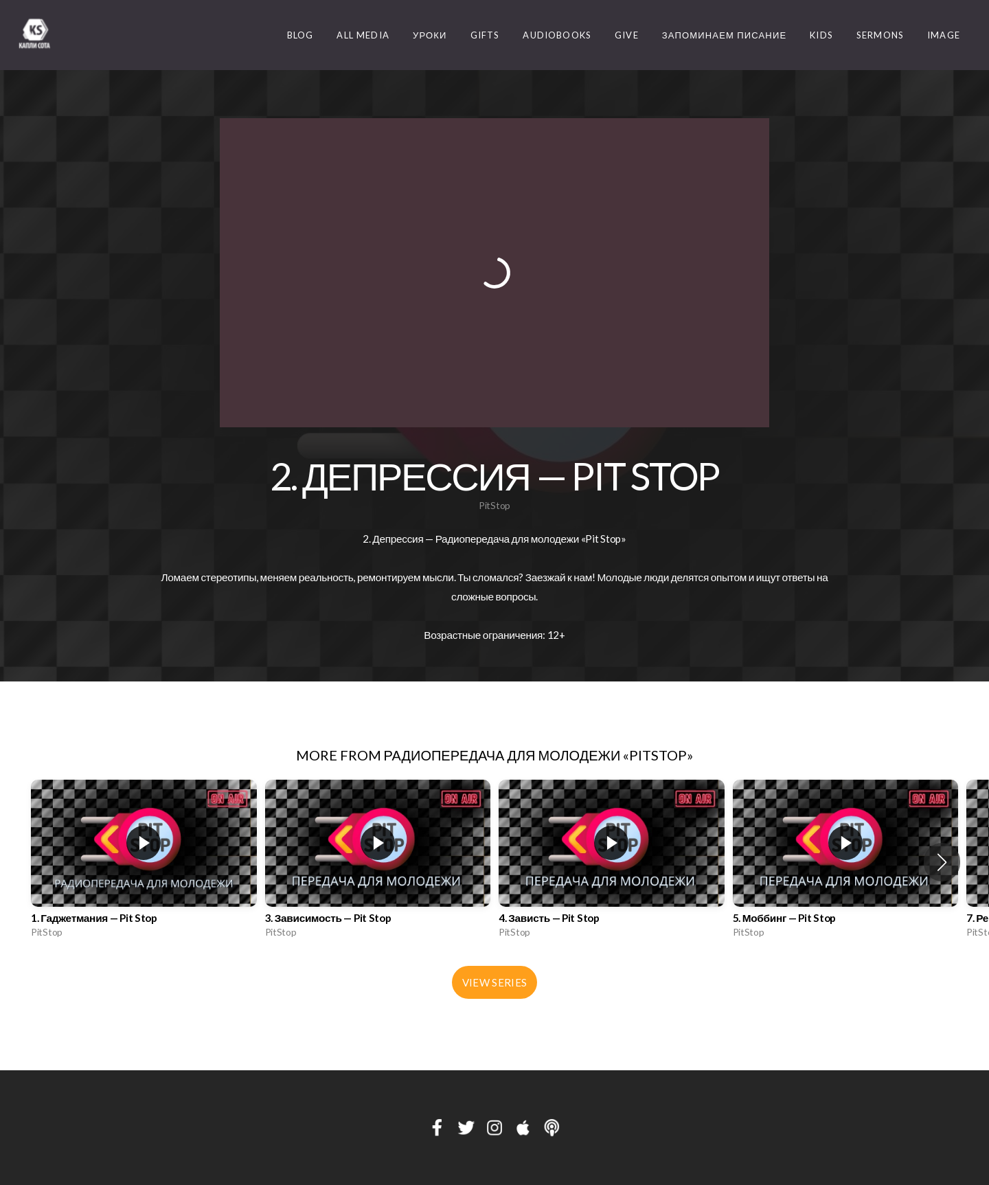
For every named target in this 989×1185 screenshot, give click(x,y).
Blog (300, 35)
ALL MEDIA (363, 35)
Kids (821, 35)
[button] (942, 862)
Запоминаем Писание (724, 35)
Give (627, 35)
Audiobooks (557, 35)
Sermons (880, 35)
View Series (494, 982)
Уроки (430, 35)
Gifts (485, 35)
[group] (144, 862)
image (943, 35)
